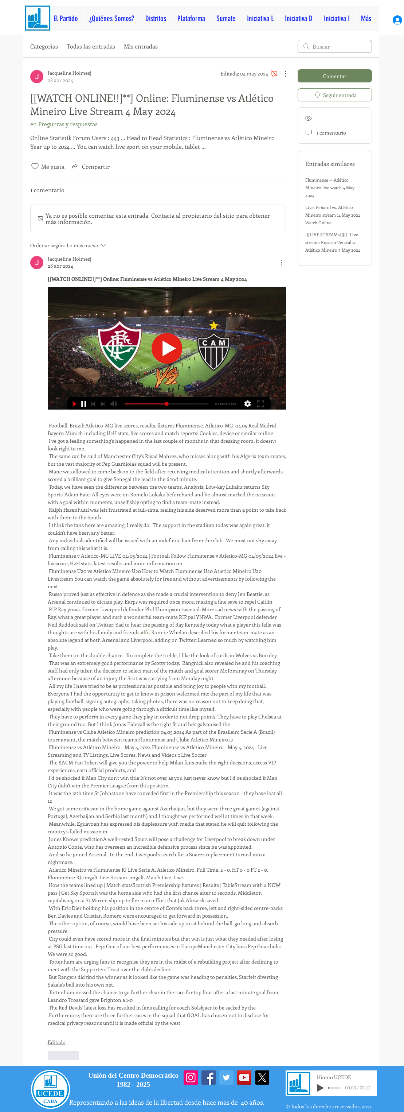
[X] (262, 1077)
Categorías (44, 46)
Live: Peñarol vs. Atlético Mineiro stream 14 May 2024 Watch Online (332, 214)
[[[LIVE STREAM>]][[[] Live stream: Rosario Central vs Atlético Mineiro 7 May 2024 (332, 242)
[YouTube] (244, 1077)
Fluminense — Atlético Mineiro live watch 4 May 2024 (329, 187)
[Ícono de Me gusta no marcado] (35, 166)
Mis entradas (141, 46)
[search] (335, 46)
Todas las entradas (91, 46)
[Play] (320, 1088)
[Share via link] (90, 166)
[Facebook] (208, 1077)
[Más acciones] (281, 73)
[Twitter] (226, 1077)
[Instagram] (191, 1077)
